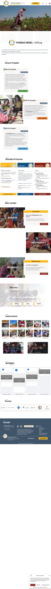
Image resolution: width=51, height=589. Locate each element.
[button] (49, 575)
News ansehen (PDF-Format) (6, 176)
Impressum (45, 587)
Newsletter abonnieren (6, 186)
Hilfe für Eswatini (10, 69)
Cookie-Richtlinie (35, 587)
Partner (8, 401)
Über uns (40, 430)
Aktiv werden (41, 429)
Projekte (40, 427)
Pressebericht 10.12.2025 (22, 183)
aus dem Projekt (24, 72)
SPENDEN (12, 217)
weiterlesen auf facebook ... (7, 394)
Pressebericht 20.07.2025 (22, 187)
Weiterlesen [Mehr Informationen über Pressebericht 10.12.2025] (24, 180)
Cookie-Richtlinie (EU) (42, 434)
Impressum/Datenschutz (43, 433)
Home (40, 425)
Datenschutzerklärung (41, 587)
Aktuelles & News (42, 428)
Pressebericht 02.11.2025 (22, 185)
